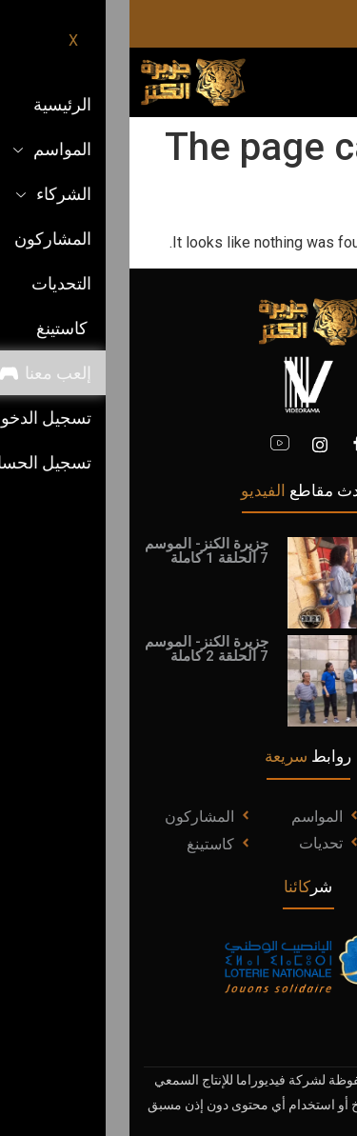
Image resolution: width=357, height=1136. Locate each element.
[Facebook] (228, 444)
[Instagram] (310, 24)
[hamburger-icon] (326, 82)
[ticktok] (245, 24)
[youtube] (150, 444)
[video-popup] (248, 582)
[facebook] (342, 24)
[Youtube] (278, 24)
